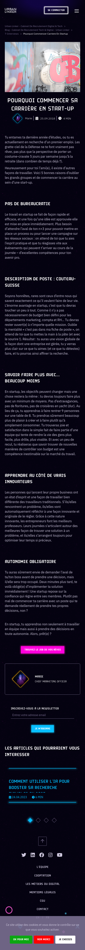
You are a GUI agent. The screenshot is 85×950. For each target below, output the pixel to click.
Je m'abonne (42, 728)
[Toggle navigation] (76, 10)
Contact (43, 909)
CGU (42, 901)
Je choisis (65, 939)
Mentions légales (42, 892)
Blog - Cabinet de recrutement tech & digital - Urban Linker (37, 29)
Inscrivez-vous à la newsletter (35, 709)
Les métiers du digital (43, 884)
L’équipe (43, 867)
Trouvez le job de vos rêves (42, 650)
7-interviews (12, 33)
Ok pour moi (21, 939)
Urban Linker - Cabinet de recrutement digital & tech (34, 26)
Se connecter (56, 10)
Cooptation (42, 876)
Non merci (43, 939)
